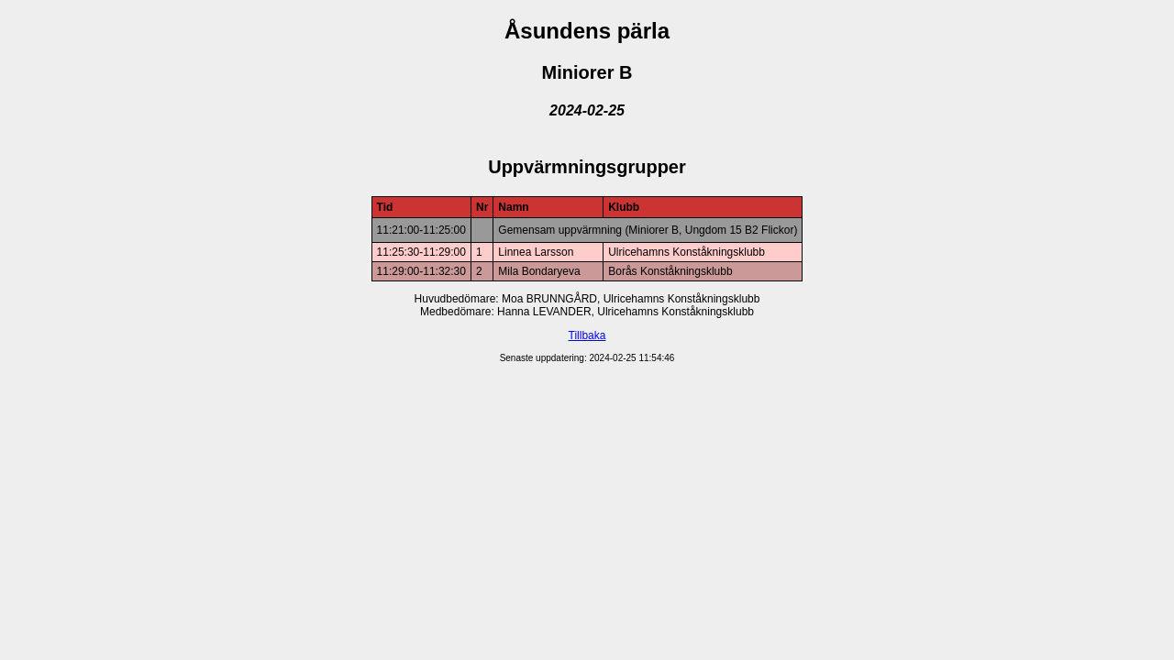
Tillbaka (587, 335)
